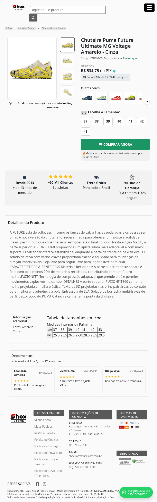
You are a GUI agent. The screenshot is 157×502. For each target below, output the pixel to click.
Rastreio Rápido (44, 433)
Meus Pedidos (43, 426)
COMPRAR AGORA (115, 144)
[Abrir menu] (149, 7)
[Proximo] (147, 101)
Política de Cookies (46, 440)
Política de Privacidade (48, 453)
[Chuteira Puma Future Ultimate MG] (116, 98)
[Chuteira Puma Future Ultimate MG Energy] (130, 98)
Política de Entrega (46, 446)
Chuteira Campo (26, 28)
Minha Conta (42, 420)
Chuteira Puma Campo (54, 28)
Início (9, 28)
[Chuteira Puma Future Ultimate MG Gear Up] (87, 98)
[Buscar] (33, 18)
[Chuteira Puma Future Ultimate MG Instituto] (101, 98)
